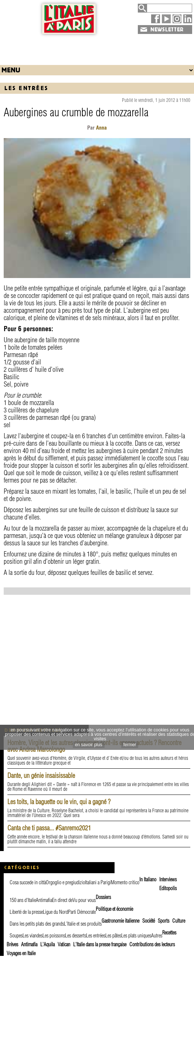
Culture (178, 920)
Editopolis (168, 888)
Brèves (12, 944)
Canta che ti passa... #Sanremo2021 (49, 828)
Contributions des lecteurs (152, 944)
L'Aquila (47, 944)
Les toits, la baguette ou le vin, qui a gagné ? (58, 801)
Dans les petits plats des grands (37, 923)
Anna (101, 127)
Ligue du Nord (55, 912)
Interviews (168, 879)
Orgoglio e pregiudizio (65, 882)
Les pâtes (113, 935)
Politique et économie (114, 909)
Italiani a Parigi (98, 882)
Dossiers (103, 897)
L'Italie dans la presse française (99, 944)
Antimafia (44, 900)
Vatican (64, 944)
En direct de (62, 900)
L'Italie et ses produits (83, 923)
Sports (163, 920)
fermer (129, 744)
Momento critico (125, 882)
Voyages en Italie (21, 953)
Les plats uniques (136, 935)
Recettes (169, 932)
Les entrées (26, 88)
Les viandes (32, 935)
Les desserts (75, 935)
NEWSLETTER (167, 29)
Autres (156, 935)
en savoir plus (88, 744)
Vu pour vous (84, 900)
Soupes (16, 935)
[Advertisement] (97, 47)
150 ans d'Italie (23, 900)
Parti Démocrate (82, 912)
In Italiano (147, 879)
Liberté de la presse (26, 912)
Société (148, 920)
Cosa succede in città (28, 882)
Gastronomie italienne (120, 920)
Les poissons (53, 935)
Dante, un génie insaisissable (41, 775)
